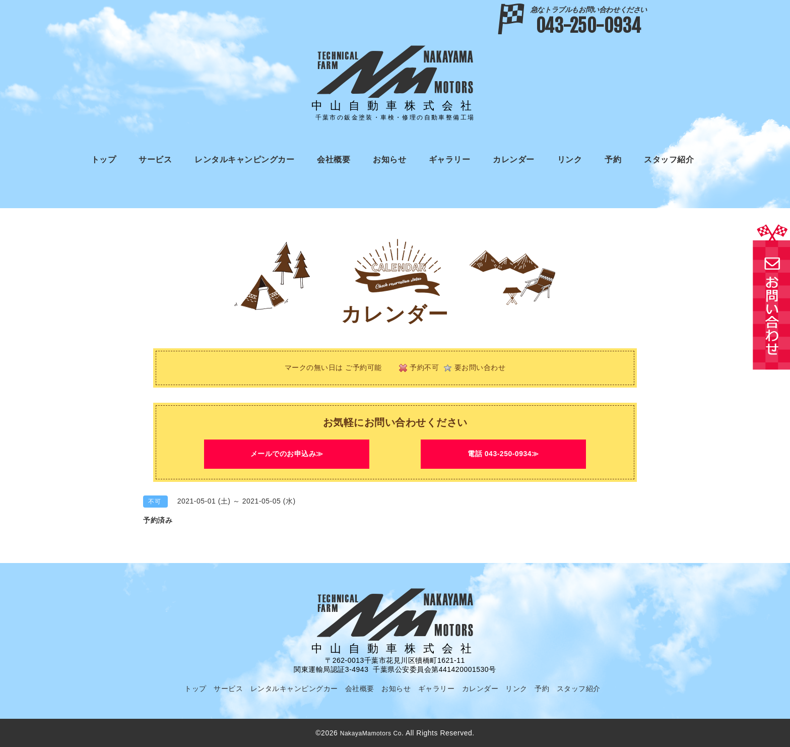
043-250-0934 (589, 21)
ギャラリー (450, 159)
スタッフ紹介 (669, 159)
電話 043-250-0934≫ (503, 454)
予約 (613, 159)
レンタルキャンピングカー (244, 159)
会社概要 (333, 159)
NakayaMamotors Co (371, 733)
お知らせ (389, 159)
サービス (155, 159)
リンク (569, 159)
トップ (103, 159)
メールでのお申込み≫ (286, 454)
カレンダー (514, 159)
